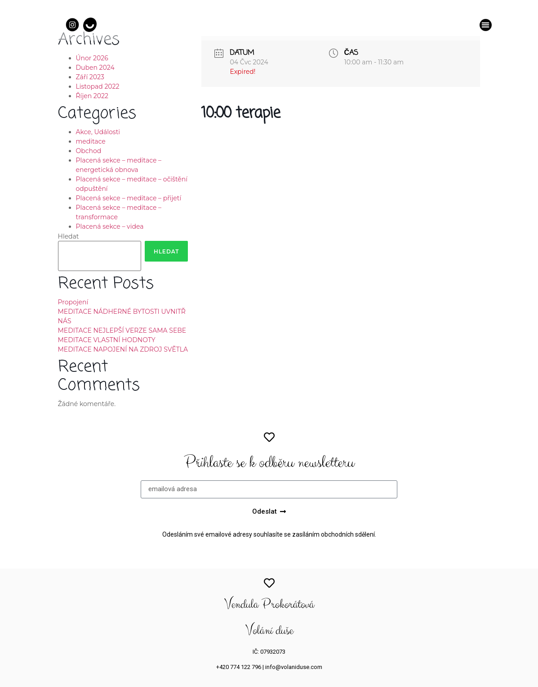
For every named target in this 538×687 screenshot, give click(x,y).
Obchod (89, 151)
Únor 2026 (92, 58)
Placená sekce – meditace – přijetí (129, 198)
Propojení (73, 302)
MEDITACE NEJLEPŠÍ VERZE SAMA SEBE (122, 330)
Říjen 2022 (92, 96)
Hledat (68, 236)
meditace (91, 141)
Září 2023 (90, 77)
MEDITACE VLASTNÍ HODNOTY (107, 340)
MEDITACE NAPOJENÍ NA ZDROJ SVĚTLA (123, 349)
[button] (486, 25)
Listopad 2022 (98, 86)
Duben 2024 (95, 67)
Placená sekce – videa (110, 226)
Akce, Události (98, 132)
